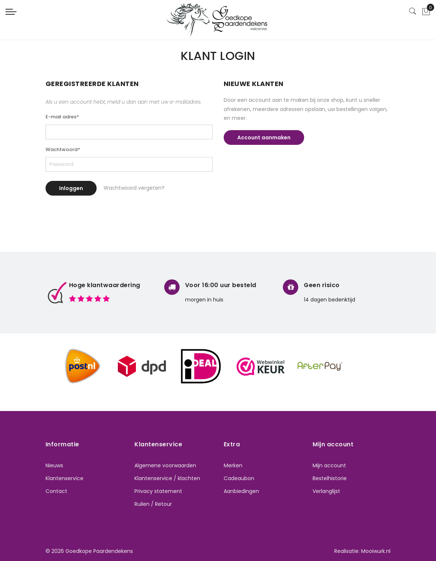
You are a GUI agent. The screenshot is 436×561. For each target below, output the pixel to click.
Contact (56, 491)
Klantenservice (64, 478)
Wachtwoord (63, 149)
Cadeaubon (239, 478)
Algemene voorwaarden (165, 465)
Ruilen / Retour (153, 504)
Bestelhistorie (330, 478)
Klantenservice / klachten (167, 478)
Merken (233, 465)
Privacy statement (158, 491)
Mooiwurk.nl (375, 551)
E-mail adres (62, 116)
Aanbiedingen (241, 491)
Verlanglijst (326, 491)
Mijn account (329, 465)
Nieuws (54, 465)
